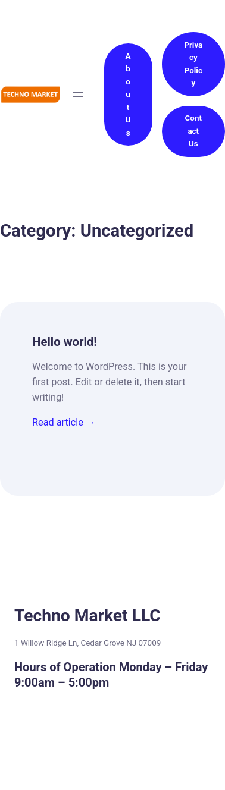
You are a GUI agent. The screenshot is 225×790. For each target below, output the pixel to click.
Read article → (63, 422)
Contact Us (193, 131)
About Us (128, 94)
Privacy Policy (193, 64)
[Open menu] (78, 94)
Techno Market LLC (87, 615)
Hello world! (64, 342)
